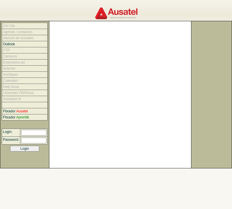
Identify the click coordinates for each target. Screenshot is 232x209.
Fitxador (16, 111)
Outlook (9, 44)
